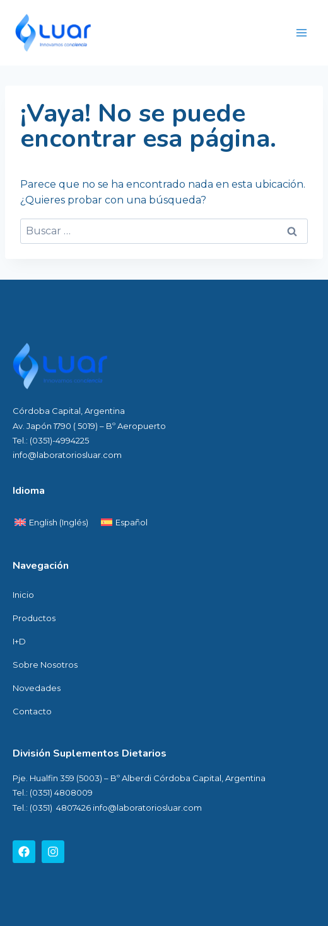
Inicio (23, 595)
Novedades (37, 688)
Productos (34, 618)
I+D (19, 641)
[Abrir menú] (301, 32)
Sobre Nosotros (45, 665)
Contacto (32, 711)
